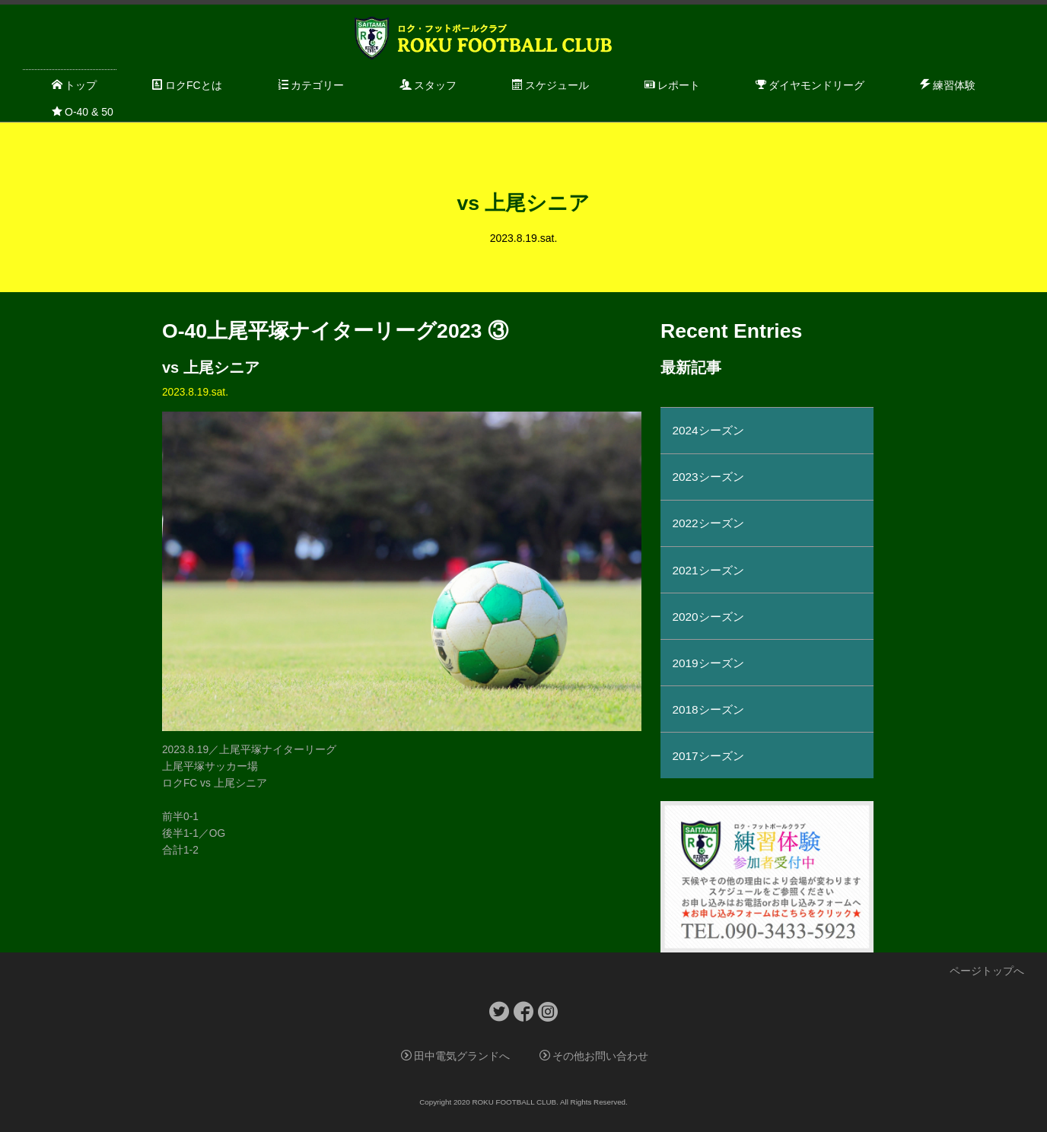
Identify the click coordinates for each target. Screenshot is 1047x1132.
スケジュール (550, 85)
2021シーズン (707, 570)
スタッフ (428, 85)
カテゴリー (311, 85)
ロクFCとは (187, 85)
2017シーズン (707, 755)
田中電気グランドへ (455, 1056)
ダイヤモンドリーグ (810, 85)
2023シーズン (707, 476)
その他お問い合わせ (593, 1056)
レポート (672, 85)
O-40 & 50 (82, 112)
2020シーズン (707, 616)
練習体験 (947, 85)
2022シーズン (707, 523)
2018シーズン (707, 709)
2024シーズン (707, 430)
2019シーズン (707, 663)
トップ (74, 85)
